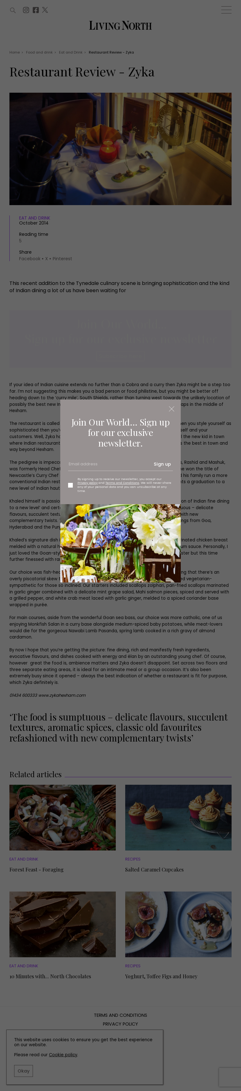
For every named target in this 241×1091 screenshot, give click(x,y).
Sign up (162, 464)
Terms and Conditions (122, 483)
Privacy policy (88, 483)
